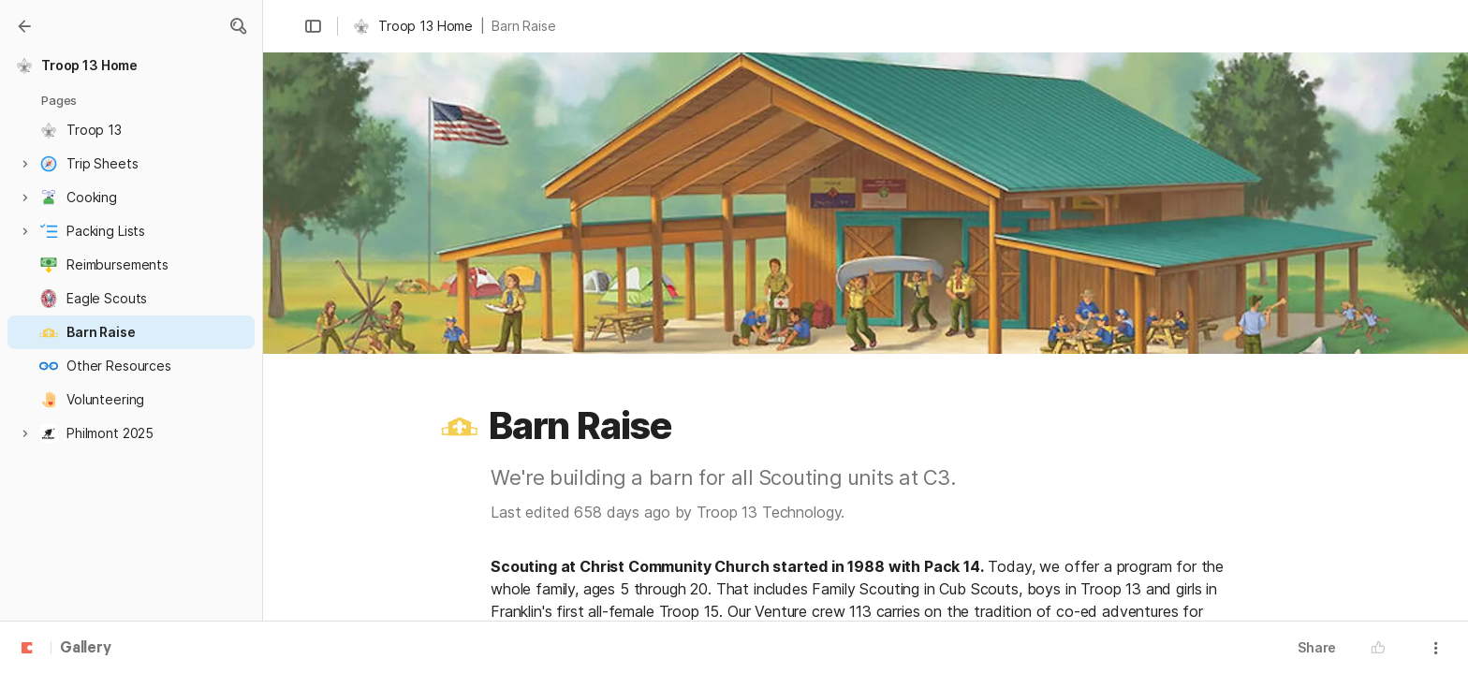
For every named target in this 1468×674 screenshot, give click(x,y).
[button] (238, 26)
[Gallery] (24, 26)
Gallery (85, 648)
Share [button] (1317, 647)
